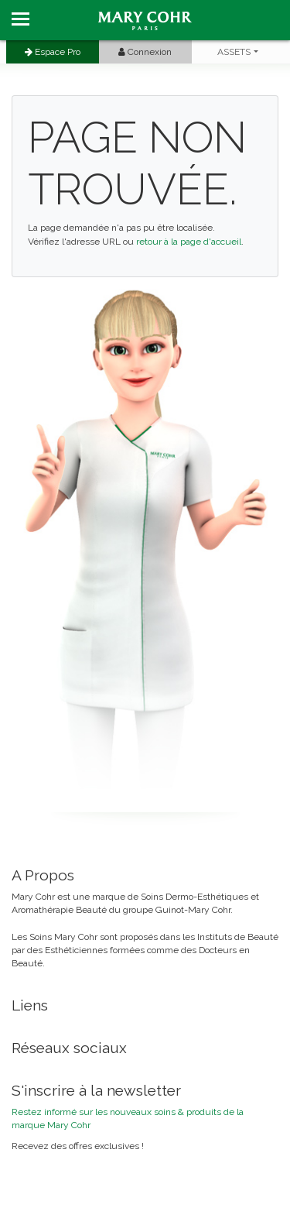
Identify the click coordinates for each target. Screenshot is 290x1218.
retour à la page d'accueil (188, 241)
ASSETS (234, 51)
